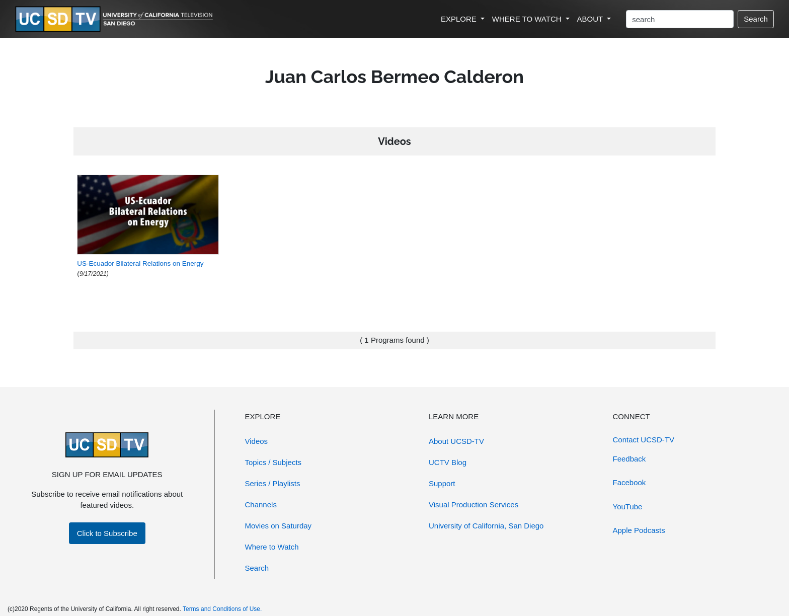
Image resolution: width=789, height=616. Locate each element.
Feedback (629, 458)
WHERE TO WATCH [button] (528, 19)
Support (442, 483)
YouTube (628, 506)
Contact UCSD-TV (644, 439)
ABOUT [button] (591, 19)
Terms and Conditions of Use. (222, 608)
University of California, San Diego (486, 525)
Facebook (629, 482)
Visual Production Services (473, 504)
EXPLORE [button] (460, 19)
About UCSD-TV (456, 441)
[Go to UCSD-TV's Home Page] (115, 19)
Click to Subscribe (107, 533)
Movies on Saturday (278, 525)
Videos (256, 441)
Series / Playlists (272, 483)
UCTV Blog (447, 462)
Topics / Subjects (273, 462)
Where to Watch (272, 547)
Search (756, 19)
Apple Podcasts (639, 530)
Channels (261, 504)
